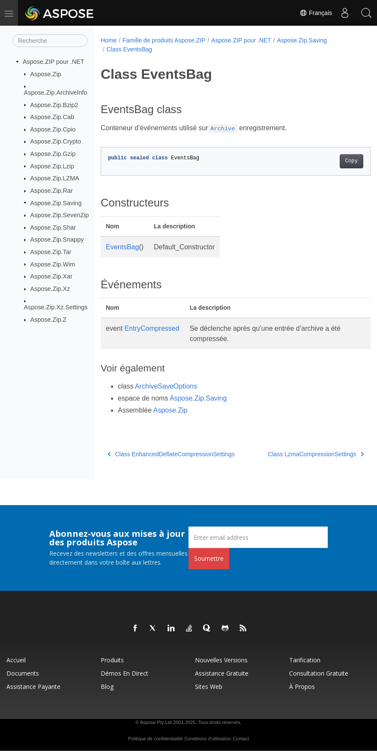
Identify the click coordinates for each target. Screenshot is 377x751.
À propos (302, 686)
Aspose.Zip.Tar (51, 251)
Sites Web (208, 686)
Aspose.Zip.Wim (52, 263)
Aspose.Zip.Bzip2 (54, 104)
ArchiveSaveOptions (166, 386)
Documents (22, 673)
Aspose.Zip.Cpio (53, 129)
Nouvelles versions (221, 660)
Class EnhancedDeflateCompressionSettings (171, 454)
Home (109, 40)
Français (315, 13)
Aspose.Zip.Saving (56, 202)
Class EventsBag (129, 49)
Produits (112, 660)
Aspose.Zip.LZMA (54, 178)
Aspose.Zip (45, 73)
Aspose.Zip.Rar (51, 190)
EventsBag (122, 247)
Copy (332, 161)
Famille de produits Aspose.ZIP (164, 40)
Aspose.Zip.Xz (50, 288)
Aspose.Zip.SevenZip (59, 215)
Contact (241, 738)
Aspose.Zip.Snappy (57, 239)
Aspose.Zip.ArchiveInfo (55, 92)
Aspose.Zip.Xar (51, 276)
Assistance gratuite (221, 673)
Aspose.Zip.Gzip (53, 153)
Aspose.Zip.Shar (53, 227)
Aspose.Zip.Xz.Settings (56, 307)
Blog (107, 686)
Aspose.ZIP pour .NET (53, 61)
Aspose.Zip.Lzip (52, 165)
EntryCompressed (152, 328)
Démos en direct (124, 673)
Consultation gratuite (318, 673)
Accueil (16, 660)
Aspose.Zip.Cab (52, 117)
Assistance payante (33, 686)
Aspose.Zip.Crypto (55, 141)
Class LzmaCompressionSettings (297, 454)
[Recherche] (49, 40)
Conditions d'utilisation (207, 738)
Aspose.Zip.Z (48, 319)
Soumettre (209, 558)
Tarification (304, 660)
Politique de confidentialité (155, 738)
